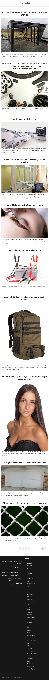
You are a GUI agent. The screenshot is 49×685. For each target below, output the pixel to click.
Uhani (28, 660)
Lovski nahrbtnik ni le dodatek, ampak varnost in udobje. (25, 298)
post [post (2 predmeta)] (9, 577)
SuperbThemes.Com (18, 682)
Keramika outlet (30, 602)
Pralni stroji (29, 635)
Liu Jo (28, 609)
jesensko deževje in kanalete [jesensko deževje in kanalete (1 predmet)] (5, 568)
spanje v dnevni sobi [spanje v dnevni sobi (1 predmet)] (4, 586)
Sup (27, 655)
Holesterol (29, 594)
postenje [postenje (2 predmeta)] (14, 577)
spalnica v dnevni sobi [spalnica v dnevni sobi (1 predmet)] (18, 583)
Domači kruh (29, 581)
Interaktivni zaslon (30, 598)
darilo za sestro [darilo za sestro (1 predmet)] (18, 563)
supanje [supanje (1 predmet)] (22, 586)
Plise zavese (29, 630)
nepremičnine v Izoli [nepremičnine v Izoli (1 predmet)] (11, 573)
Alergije (28, 567)
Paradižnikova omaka (31, 629)
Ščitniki (28, 642)
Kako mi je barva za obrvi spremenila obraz (24, 205)
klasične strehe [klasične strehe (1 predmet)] (12, 568)
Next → (43, 553)
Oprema (28, 625)
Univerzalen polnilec (31, 661)
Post (28, 632)
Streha (28, 648)
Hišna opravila (29, 593)
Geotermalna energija (31, 588)
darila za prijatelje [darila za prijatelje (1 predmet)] (6, 563)
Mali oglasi (29, 612)
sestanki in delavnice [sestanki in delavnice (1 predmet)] (11, 583)
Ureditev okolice (30, 663)
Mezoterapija (29, 616)
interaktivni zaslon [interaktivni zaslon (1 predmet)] (10, 566)
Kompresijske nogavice (31, 606)
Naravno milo (29, 619)
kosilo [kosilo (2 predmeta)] (18, 568)
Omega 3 (28, 624)
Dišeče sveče (29, 578)
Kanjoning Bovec (30, 599)
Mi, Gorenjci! (24, 3)
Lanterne (28, 607)
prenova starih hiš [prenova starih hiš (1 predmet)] (4, 580)
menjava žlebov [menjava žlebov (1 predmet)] (10, 570)
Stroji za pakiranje (30, 653)
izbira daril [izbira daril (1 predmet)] (15, 566)
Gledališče (29, 589)
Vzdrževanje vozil (30, 668)
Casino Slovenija (30, 570)
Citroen (28, 571)
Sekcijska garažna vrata (31, 643)
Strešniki (28, 650)
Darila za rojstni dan (31, 575)
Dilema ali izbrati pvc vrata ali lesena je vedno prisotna (24, 160)
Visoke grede (29, 664)
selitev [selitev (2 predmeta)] (17, 580)
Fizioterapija (29, 584)
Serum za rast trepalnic (31, 645)
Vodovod (28, 666)
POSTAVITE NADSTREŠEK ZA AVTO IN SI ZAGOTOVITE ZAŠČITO (24, 13)
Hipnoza (28, 591)
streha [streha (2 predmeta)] (11, 586)
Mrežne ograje (29, 617)
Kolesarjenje (29, 604)
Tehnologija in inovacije (31, 656)
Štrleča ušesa (29, 651)
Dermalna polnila (30, 576)
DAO (27, 573)
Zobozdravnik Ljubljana (31, 674)
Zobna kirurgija (30, 673)
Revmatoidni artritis (31, 640)
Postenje (28, 633)
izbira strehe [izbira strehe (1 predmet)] (20, 566)
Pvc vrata (29, 637)
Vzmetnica (29, 669)
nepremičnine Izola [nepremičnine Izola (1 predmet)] (4, 573)
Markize (28, 614)
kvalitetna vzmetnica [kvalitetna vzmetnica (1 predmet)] (4, 570)
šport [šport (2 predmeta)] (17, 592)
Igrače (28, 596)
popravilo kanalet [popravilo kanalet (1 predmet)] (4, 577)
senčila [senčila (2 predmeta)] (4, 583)
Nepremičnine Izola (30, 620)
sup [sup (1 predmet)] (19, 586)
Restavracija (29, 638)
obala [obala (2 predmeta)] (16, 573)
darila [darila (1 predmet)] (2, 563)
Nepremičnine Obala (31, 622)
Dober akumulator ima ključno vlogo (24, 250)
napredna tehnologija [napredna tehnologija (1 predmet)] (16, 570)
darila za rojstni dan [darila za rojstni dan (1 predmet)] (13, 563)
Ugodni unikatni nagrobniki (32, 658)
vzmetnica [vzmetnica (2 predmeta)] (18, 589)
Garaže (28, 586)
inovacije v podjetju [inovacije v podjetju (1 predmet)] (4, 566)
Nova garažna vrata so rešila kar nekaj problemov (24, 463)
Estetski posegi (30, 583)
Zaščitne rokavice (30, 671)
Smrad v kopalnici (30, 647)
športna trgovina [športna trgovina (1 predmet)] (3, 593)
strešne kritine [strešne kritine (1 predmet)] (16, 586)
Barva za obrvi (29, 568)
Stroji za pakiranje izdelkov (24, 119)
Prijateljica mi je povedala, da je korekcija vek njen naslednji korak (24, 378)
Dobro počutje (29, 580)
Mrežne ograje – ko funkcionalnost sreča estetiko (24, 506)
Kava (28, 601)
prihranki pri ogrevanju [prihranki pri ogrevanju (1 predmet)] (10, 580)
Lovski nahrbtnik (30, 611)
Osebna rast (29, 627)
